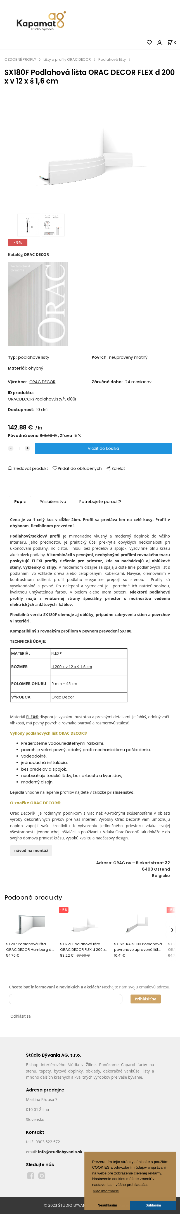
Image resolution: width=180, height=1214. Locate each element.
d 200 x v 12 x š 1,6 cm (71, 666)
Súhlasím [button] (153, 1205)
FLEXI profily (44, 560)
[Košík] (173, 42)
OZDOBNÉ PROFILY (20, 59)
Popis (20, 501)
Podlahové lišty (112, 59)
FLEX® (56, 653)
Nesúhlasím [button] (107, 1205)
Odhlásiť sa (20, 1016)
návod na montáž (31, 850)
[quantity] (19, 448)
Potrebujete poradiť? (100, 501)
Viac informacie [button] (106, 1191)
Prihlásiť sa (146, 999)
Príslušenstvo (53, 501)
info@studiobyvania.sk (60, 1151)
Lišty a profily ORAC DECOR (67, 59)
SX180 (125, 631)
